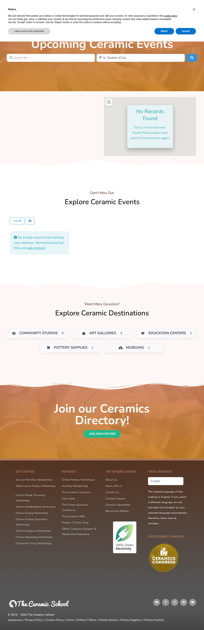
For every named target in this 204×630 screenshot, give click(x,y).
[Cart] (163, 7)
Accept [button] (186, 619)
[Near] (141, 58)
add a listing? (36, 248)
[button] (194, 598)
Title (17, 221)
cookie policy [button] (170, 604)
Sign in (174, 7)
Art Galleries (98, 333)
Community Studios (34, 333)
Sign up (191, 7)
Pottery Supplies (65, 347)
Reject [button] (164, 619)
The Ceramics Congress (166, 536)
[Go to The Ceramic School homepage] (33, 7)
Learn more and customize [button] (29, 619)
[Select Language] (165, 481)
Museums (130, 347)
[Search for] (51, 58)
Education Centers (162, 333)
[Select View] (30, 221)
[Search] (152, 7)
